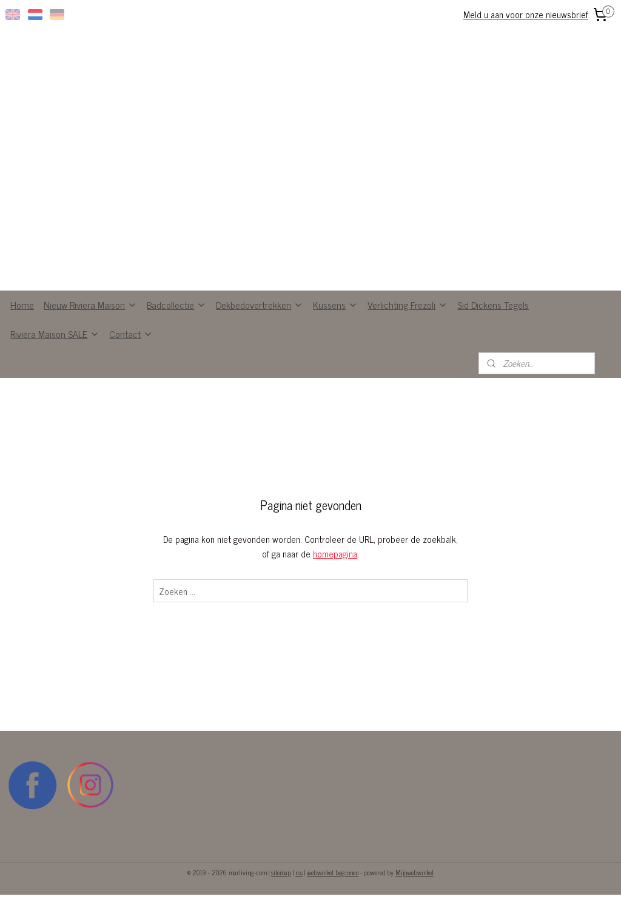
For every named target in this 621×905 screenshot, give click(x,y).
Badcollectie (176, 315)
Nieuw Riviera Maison (90, 315)
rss (299, 882)
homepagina (335, 563)
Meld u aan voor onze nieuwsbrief (525, 14)
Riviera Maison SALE (54, 344)
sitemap (281, 882)
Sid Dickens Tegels (493, 315)
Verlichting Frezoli (408, 315)
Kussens (335, 315)
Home (22, 315)
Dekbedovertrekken (259, 315)
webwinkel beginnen (332, 882)
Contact (131, 344)
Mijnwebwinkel (414, 882)
